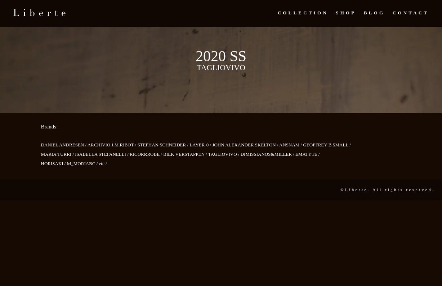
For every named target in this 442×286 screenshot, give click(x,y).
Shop (346, 12)
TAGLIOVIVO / (224, 154)
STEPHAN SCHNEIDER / (163, 144)
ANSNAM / (291, 144)
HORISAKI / (54, 163)
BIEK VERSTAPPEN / (185, 154)
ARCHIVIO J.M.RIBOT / (113, 144)
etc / (103, 163)
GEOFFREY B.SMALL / (327, 144)
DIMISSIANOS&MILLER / (268, 154)
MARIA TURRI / (58, 154)
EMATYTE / (307, 154)
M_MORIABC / (83, 163)
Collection (303, 12)
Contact (411, 12)
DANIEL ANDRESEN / (64, 144)
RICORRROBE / (146, 154)
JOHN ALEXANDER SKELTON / (245, 144)
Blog (374, 12)
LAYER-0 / (200, 144)
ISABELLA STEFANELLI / (102, 154)
